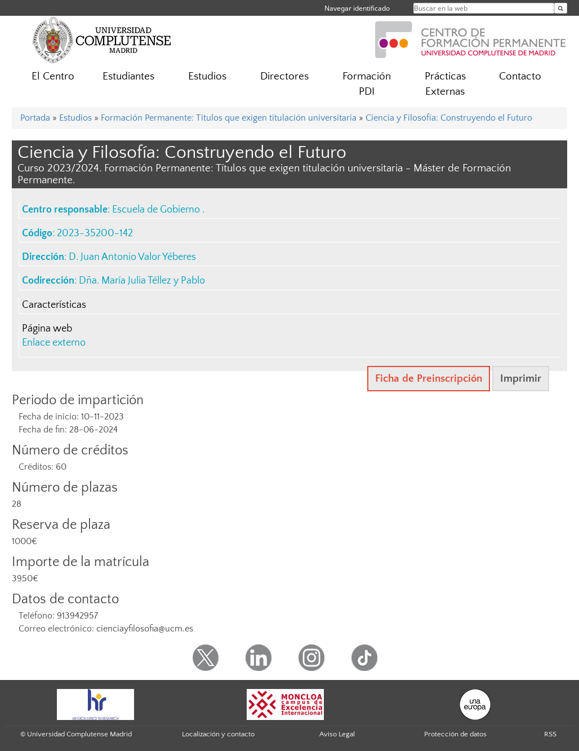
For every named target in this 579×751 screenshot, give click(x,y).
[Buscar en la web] (560, 8)
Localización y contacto (218, 734)
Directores (284, 76)
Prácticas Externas (445, 84)
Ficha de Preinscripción (428, 379)
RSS (550, 734)
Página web (47, 328)
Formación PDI (366, 84)
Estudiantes (128, 76)
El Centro (53, 76)
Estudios (207, 76)
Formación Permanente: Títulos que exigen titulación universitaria (229, 118)
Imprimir (520, 379)
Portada (35, 118)
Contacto (520, 76)
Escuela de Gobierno (157, 209)
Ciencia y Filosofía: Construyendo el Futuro (449, 118)
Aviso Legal (337, 734)
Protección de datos (455, 734)
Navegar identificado (357, 8)
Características (54, 305)
